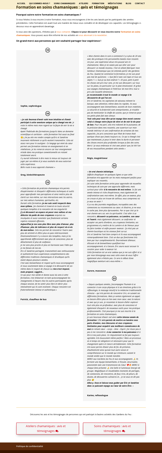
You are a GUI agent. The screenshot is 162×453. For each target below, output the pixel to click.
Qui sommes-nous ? (39, 3)
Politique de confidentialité (29, 446)
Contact (140, 3)
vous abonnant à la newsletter (93, 35)
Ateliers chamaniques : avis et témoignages (46, 428)
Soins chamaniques (64, 3)
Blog (128, 3)
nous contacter (63, 31)
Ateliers (83, 3)
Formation (98, 3)
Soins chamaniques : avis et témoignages (112, 428)
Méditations (115, 3)
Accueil (21, 3)
